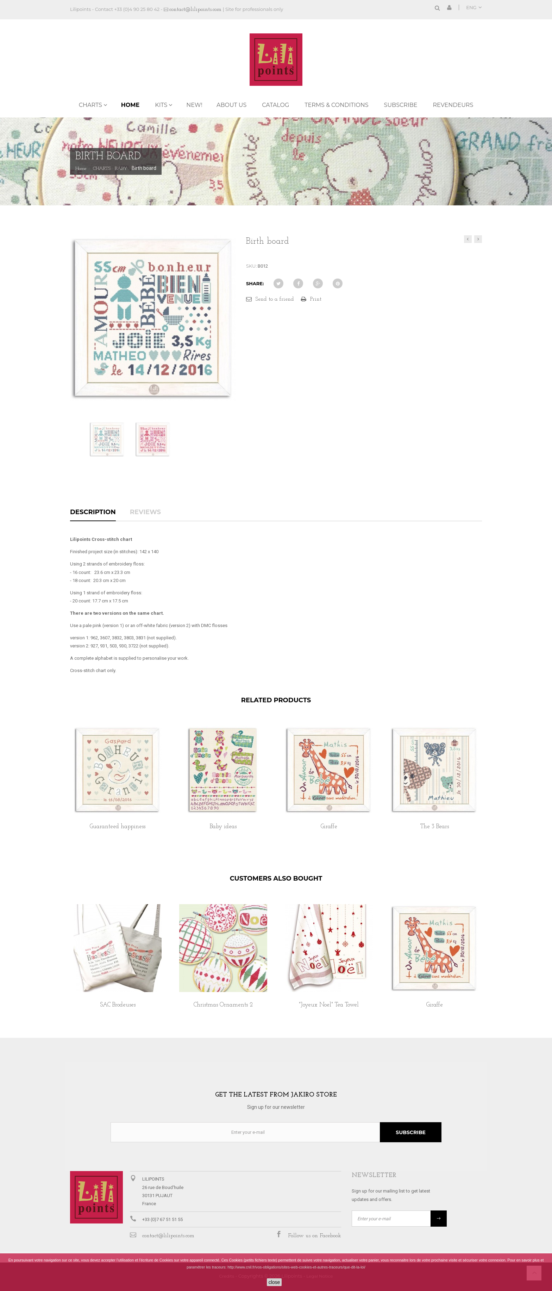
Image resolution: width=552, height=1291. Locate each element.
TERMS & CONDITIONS (336, 105)
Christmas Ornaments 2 (223, 1005)
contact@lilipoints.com (195, 9)
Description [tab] (93, 512)
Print (315, 299)
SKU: (251, 266)
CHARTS (90, 105)
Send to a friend (274, 299)
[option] (117, 785)
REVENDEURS (453, 105)
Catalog (275, 105)
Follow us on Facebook (314, 1236)
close (274, 1282)
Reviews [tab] (145, 512)
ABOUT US (231, 105)
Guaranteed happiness (117, 827)
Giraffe (329, 827)
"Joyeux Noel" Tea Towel (329, 1005)
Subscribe (401, 105)
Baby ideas (223, 827)
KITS (161, 105)
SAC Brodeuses (118, 1005)
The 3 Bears (434, 827)
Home (130, 105)
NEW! (194, 105)
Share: (255, 283)
